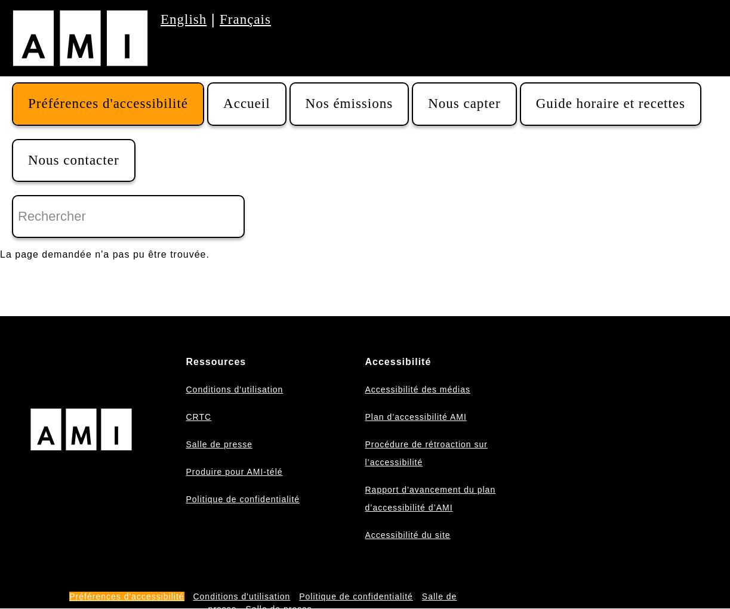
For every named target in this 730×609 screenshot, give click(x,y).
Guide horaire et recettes (610, 103)
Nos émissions (349, 103)
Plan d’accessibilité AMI (415, 417)
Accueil (246, 103)
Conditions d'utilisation (234, 389)
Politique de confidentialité (243, 499)
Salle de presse (219, 444)
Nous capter (464, 103)
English (184, 19)
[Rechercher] (128, 216)
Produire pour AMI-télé (234, 472)
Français (245, 19)
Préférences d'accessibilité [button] (108, 103)
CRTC (198, 417)
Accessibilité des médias (417, 389)
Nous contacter (73, 160)
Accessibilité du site (407, 535)
